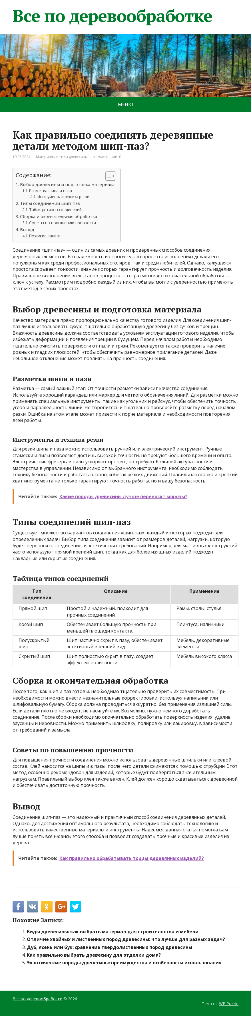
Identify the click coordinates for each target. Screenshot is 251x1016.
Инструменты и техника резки (63, 196)
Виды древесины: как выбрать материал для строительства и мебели (112, 931)
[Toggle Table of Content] (108, 176)
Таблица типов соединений (55, 209)
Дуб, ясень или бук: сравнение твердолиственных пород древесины (109, 947)
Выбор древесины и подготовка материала (67, 184)
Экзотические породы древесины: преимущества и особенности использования (124, 963)
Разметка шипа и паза (50, 190)
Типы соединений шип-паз (50, 203)
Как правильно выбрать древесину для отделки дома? (94, 955)
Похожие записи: (45, 236)
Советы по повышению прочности (62, 222)
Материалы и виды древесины (62, 156)
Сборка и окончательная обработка (58, 216)
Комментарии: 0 (107, 156)
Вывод (27, 229)
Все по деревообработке (112, 16)
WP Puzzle (228, 1003)
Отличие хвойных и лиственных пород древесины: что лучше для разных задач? (126, 939)
